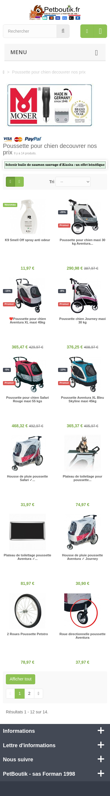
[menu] (87, 31)
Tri (51, 181)
